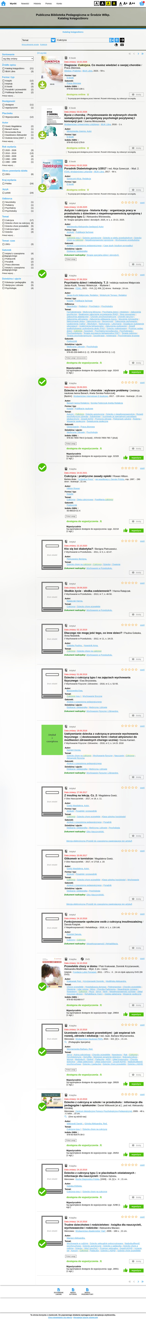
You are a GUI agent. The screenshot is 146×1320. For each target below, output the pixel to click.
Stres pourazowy (127, 314)
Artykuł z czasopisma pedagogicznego (84, 245)
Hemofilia (87, 1057)
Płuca (91, 991)
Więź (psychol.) (91, 1248)
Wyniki (13, 3)
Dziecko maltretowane (117, 328)
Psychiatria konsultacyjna (106, 331)
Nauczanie (119, 755)
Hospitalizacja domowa (95, 987)
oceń (142, 203)
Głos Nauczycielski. (95, 831)
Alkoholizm (92, 324)
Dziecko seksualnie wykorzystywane (106, 1243)
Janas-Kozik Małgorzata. (83, 295)
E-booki (70, 78)
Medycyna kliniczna (92, 312)
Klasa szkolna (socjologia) (114, 816)
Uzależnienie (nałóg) (76, 324)
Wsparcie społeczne (76, 421)
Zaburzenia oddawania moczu (103, 319)
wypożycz (136, 372)
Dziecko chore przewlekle (88, 606)
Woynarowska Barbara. (80, 1049)
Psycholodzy (107, 306)
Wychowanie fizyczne (92, 696)
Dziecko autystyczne (92, 238)
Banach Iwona (78, 403)
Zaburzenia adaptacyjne (78, 316)
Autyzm (70, 414)
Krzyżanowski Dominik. (94, 981)
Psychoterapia (126, 331)
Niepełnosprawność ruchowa (122, 991)
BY (113, 3)
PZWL (78, 288)
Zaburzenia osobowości (116, 326)
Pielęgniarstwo (114, 987)
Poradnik (107, 822)
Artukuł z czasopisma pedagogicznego (84, 702)
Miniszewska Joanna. (79, 131)
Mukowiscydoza (129, 1057)
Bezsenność (107, 321)
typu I (74, 238)
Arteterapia (111, 335)
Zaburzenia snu (93, 321)
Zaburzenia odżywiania (77, 319)
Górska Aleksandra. (96, 1123)
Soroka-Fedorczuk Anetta (107, 403)
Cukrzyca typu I (74, 1129)
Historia (37, 3)
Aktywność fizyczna (76, 758)
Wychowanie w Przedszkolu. (99, 568)
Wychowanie (133, 880)
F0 (120, 3)
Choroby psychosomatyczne (103, 316)
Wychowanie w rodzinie (77, 1243)
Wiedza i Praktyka (72, 71)
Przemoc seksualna (109, 1248)
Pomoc (48, 3)
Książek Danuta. (74, 934)
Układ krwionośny (120, 1059)
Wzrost (70, 1059)
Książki (70, 301)
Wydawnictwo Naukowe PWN (89, 1039)
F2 (132, 3)
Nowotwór (88, 331)
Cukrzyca (71, 499)
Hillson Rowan (73, 488)
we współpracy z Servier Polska (109, 479)
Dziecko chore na (79, 564)
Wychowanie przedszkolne (127, 240)
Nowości (25, 3)
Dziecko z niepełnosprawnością (120, 414)
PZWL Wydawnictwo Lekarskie (78, 172)
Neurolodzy (72, 306)
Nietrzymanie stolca (76, 321)
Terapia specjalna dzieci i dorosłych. (102, 255)
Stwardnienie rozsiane (127, 989)
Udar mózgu (82, 989)
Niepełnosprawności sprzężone (99, 240)
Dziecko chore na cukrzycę (95, 1129)
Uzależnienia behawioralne (91, 326)
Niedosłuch (80, 1059)
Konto (59, 3)
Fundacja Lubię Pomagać (84, 972)
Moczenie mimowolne (128, 319)
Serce (98, 991)
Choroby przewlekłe (132, 987)
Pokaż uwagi (70, 259)
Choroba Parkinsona (106, 989)
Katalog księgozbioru (73, 32)
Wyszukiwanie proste (30, 44)
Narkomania (104, 324)
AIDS (108, 1059)
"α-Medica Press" (86, 479)
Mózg (92, 989)
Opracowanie (73, 427)
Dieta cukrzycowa (85, 499)
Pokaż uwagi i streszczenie (76, 358)
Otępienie (71, 989)
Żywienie (116, 564)
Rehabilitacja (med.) (94, 994)
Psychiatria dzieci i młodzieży (115, 312)
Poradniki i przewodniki (86, 811)
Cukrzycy (71, 940)
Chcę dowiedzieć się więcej (60, 1317)
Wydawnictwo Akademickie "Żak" (91, 1231)
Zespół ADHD (87, 419)
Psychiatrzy (94, 306)
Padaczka (99, 1059)
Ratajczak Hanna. (75, 601)
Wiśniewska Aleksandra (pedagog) (85, 226)
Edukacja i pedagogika (77, 251)
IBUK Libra (87, 71)
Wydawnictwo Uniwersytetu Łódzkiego (81, 124)
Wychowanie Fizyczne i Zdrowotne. (102, 711)
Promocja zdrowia (103, 419)
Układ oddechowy (85, 1062)
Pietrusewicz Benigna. (77, 559)
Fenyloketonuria (74, 1057)
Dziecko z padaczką (92, 1064)
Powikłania (104, 499)
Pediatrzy (83, 306)
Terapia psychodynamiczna (79, 335)
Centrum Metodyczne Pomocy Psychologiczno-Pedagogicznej (104, 1111)
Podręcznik (72, 341)
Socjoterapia (99, 335)
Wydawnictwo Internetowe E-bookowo (90, 396)
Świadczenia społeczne (97, 421)
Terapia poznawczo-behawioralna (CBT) (101, 333)
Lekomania (116, 324)
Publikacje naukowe (84, 408)
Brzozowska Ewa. (75, 690)
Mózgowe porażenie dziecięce (107, 1057)
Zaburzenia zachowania (126, 321)
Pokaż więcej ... (8, 96)
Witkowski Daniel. (75, 1123)
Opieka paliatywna (113, 994)
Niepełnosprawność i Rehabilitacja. (102, 944)
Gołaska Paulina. (75, 645)
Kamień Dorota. (74, 750)
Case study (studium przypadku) (118, 245)
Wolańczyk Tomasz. (113, 295)
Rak (125, 1055)
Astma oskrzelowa (82, 1055)
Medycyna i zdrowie (76, 346)
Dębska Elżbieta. (74, 1186)
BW (102, 3)
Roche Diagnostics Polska (87, 1179)
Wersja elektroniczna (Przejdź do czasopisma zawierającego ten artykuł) (99, 841)
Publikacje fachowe (84, 232)
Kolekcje (43, 44)
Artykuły (70, 232)
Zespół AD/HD (119, 1062)
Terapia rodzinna (129, 333)
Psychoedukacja (74, 333)
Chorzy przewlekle (75, 987)
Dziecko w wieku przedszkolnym (117, 238)
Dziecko (106, 564)
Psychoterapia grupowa (128, 335)
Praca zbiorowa (74, 83)
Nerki (105, 991)
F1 (125, 3)
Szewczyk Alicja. (79, 179)
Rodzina (136, 419)
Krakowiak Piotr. (74, 981)
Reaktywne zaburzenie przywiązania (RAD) (98, 314)
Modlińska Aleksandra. (116, 981)
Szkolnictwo (95, 416)
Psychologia (92, 346)
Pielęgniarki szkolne (122, 419)
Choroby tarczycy (126, 316)
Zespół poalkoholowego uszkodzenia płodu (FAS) (101, 327)
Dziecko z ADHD (135, 1064)
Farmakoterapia (74, 312)
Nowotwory (72, 991)
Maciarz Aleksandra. (76, 1238)
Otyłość (90, 1059)
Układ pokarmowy (103, 1062)
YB (108, 3)
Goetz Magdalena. (78, 805)
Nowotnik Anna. (91, 645)
